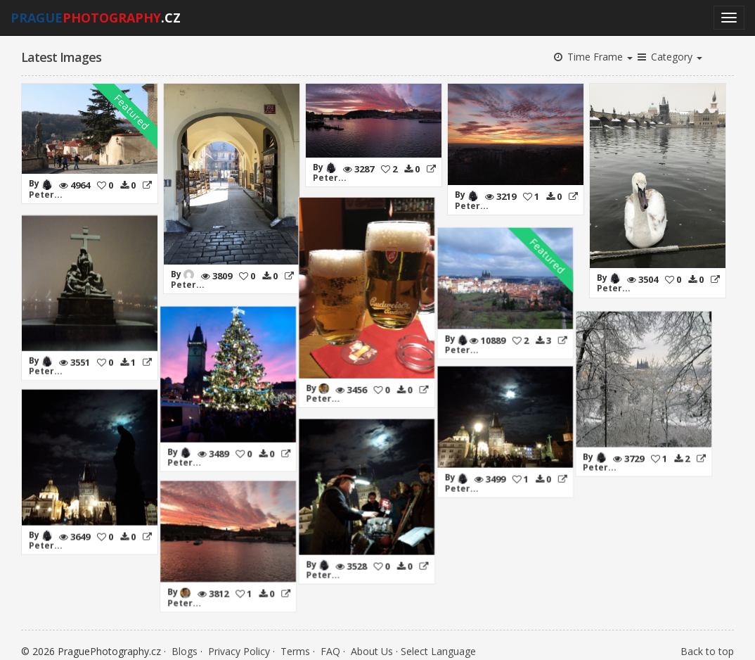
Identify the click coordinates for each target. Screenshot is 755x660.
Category (668, 56)
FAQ (330, 645)
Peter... (46, 195)
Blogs (185, 645)
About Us (372, 645)
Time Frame (592, 56)
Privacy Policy (239, 645)
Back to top (707, 645)
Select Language (438, 645)
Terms (295, 645)
